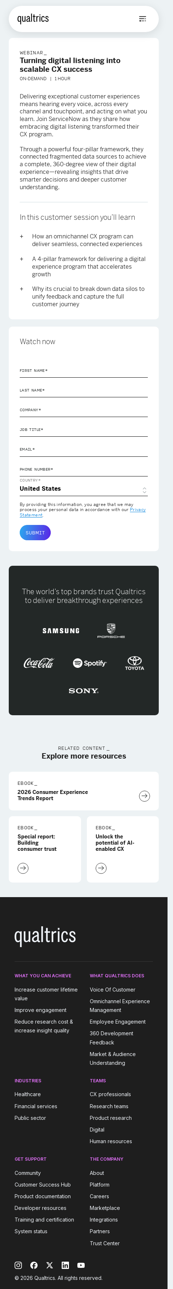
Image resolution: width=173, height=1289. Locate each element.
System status (31, 1231)
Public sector (30, 1118)
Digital (97, 1129)
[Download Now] (144, 796)
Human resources (111, 1141)
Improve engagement (40, 1010)
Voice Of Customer (112, 989)
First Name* (34, 370)
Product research (111, 1118)
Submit (35, 532)
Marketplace (105, 1208)
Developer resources (40, 1208)
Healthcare (28, 1094)
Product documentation (43, 1196)
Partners (100, 1231)
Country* (30, 480)
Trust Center (105, 1243)
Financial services (36, 1106)
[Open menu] (142, 19)
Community (28, 1173)
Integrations (104, 1219)
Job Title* (32, 429)
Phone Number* (37, 469)
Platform (99, 1184)
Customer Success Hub (43, 1184)
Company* (30, 410)
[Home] (33, 18)
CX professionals (110, 1094)
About (97, 1173)
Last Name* (32, 390)
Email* (27, 449)
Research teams (109, 1106)
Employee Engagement (118, 1022)
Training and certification (44, 1219)
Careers (99, 1196)
